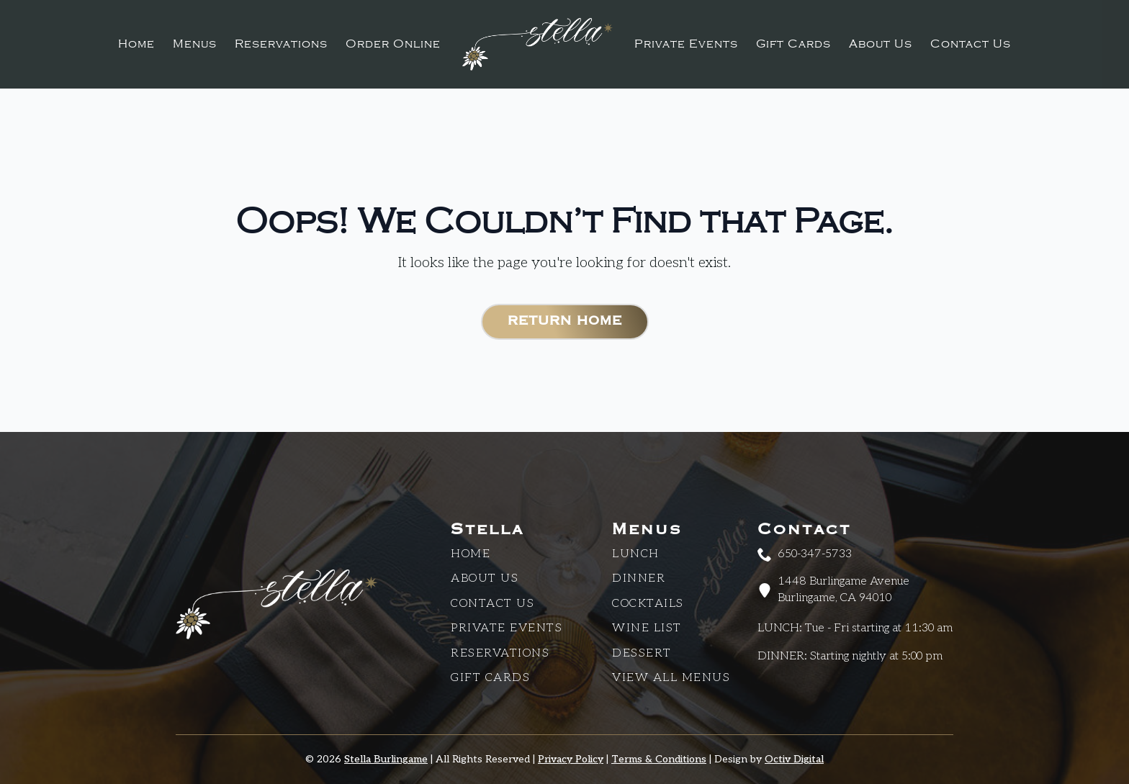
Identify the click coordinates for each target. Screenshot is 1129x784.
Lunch (636, 554)
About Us (880, 43)
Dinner (638, 578)
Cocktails (648, 603)
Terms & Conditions (658, 759)
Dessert (642, 653)
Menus (195, 43)
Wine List (647, 628)
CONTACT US (492, 603)
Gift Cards (793, 43)
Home (136, 43)
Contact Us (970, 43)
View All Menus (671, 678)
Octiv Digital (794, 759)
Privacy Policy (570, 759)
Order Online (393, 43)
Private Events (686, 43)
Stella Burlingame (386, 759)
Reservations (281, 43)
